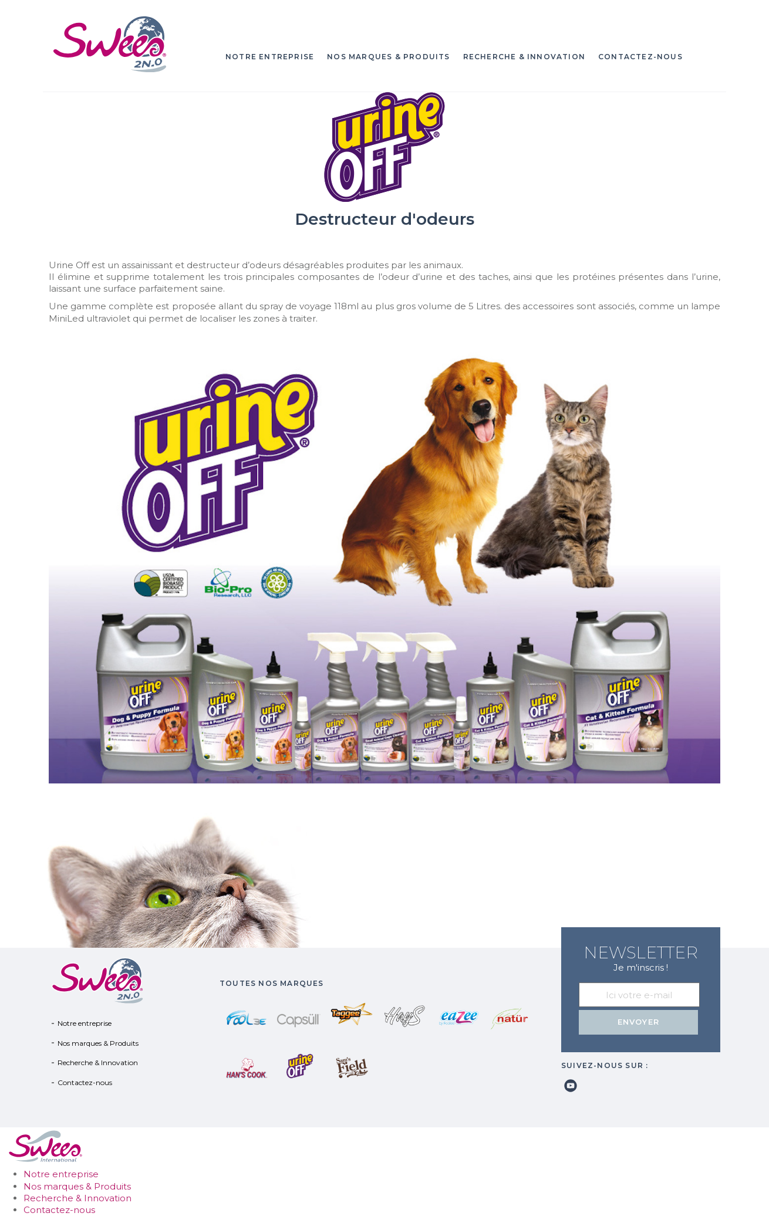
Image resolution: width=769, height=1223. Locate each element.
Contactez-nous (640, 56)
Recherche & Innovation (524, 56)
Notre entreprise (269, 56)
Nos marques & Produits (388, 56)
